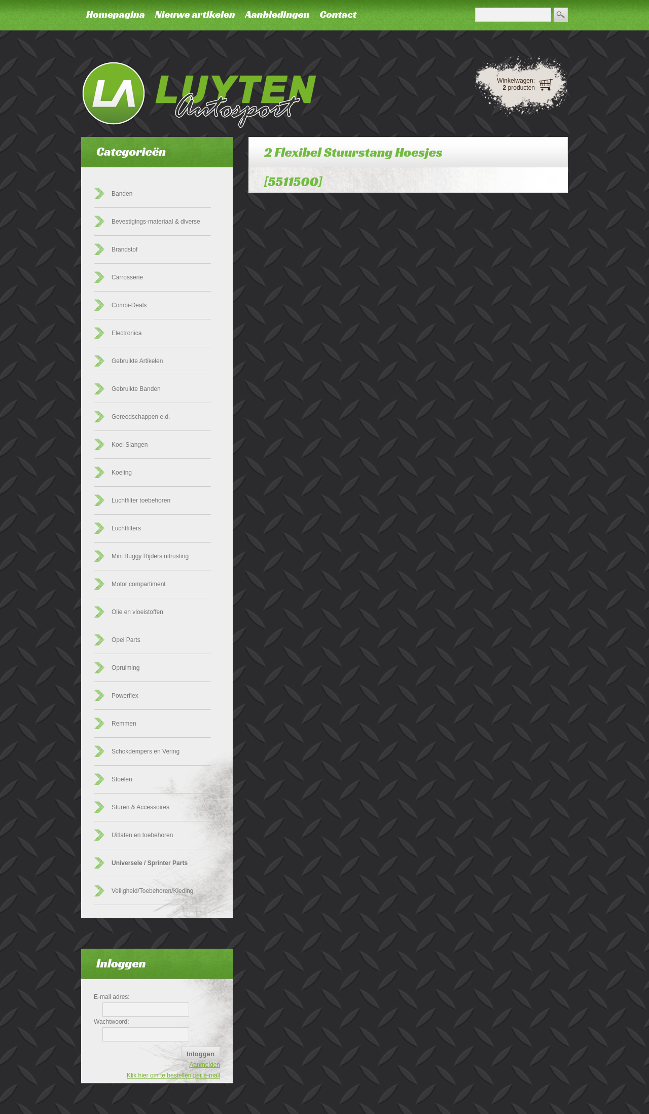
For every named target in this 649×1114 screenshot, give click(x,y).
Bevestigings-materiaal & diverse (156, 221)
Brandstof (124, 249)
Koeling (122, 472)
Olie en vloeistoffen (137, 612)
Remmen (124, 723)
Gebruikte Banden (136, 388)
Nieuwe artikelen (195, 14)
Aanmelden (204, 1064)
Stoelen (122, 779)
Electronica (126, 333)
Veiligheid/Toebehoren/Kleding (152, 890)
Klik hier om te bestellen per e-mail (173, 1075)
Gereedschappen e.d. (141, 416)
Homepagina (115, 14)
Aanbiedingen (277, 14)
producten (519, 87)
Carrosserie (127, 277)
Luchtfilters (126, 528)
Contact (337, 14)
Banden (122, 193)
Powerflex (125, 695)
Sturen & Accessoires (140, 807)
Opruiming (125, 667)
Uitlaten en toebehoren (142, 835)
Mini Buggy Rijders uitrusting (150, 556)
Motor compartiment (139, 584)
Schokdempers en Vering (145, 751)
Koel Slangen (130, 444)
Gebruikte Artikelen (137, 361)
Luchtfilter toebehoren (141, 500)
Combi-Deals (129, 305)
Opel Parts (126, 639)
